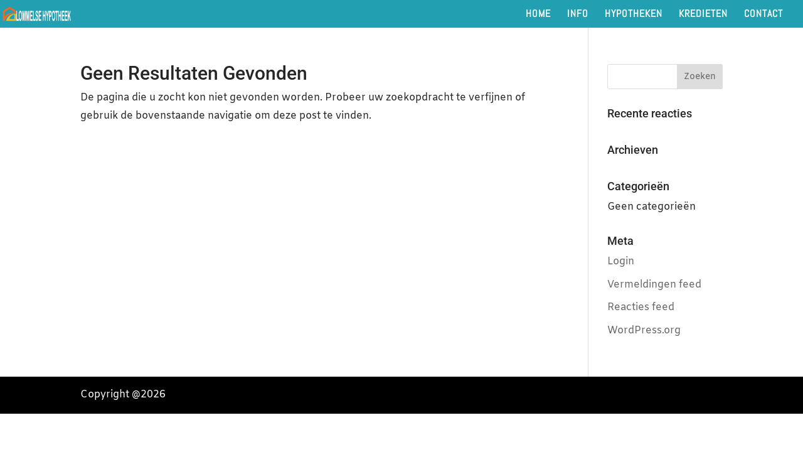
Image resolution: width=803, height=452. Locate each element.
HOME (538, 14)
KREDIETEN (703, 14)
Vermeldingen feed (654, 284)
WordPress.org (644, 330)
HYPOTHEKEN (633, 14)
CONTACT (763, 14)
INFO (577, 14)
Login (620, 261)
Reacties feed (640, 307)
